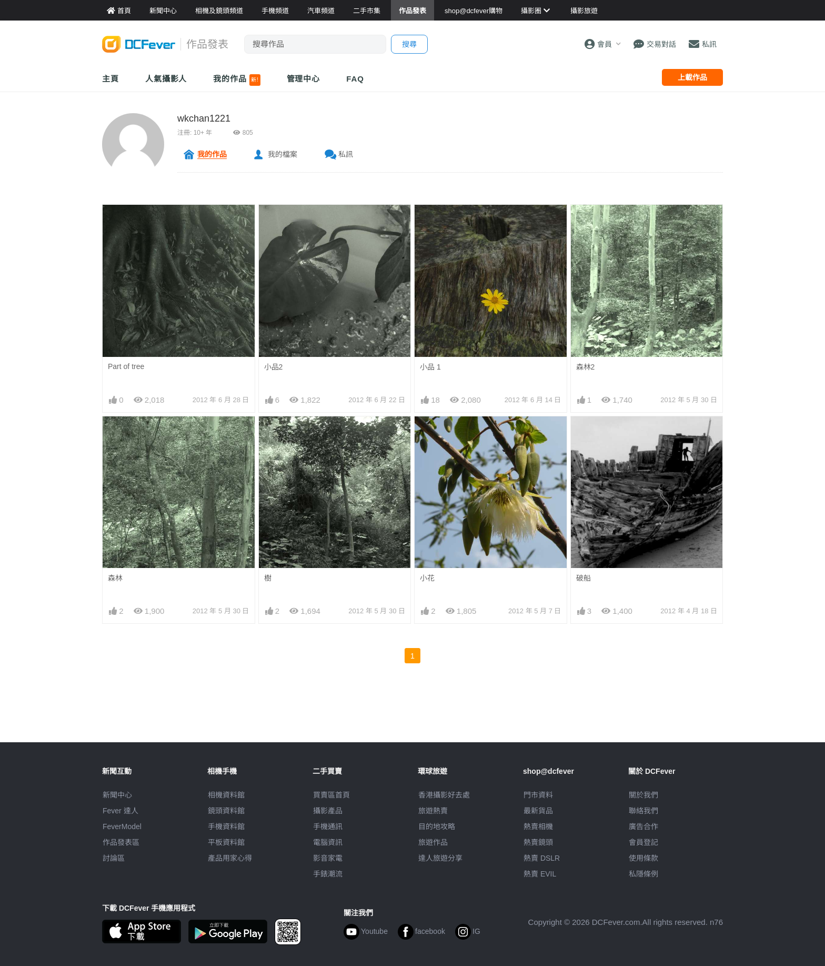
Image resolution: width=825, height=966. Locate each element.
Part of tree (126, 366)
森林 (115, 578)
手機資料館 (226, 826)
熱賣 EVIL (540, 874)
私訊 (345, 154)
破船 (583, 578)
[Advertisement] (412, 718)
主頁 (110, 78)
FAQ (355, 78)
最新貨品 (538, 810)
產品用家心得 (230, 858)
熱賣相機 (538, 826)
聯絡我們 (643, 810)
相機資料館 (226, 795)
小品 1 (430, 367)
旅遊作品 (433, 842)
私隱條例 (643, 874)
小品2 (273, 367)
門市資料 (538, 795)
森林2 (585, 367)
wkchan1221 (203, 118)
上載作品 (692, 77)
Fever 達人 (120, 810)
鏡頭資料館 (226, 810)
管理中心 (303, 78)
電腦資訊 (328, 842)
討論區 (114, 858)
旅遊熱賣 (433, 810)
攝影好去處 (444, 795)
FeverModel (122, 826)
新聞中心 (117, 795)
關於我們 (643, 795)
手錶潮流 (328, 874)
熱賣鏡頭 (538, 842)
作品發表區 (121, 842)
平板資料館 (226, 842)
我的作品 (236, 80)
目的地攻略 (436, 826)
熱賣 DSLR (542, 858)
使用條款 (643, 858)
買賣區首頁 (331, 795)
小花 (427, 578)
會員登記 (643, 842)
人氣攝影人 (166, 78)
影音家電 (328, 858)
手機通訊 (328, 826)
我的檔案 (282, 154)
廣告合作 (643, 826)
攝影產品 (328, 810)
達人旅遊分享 (440, 858)
